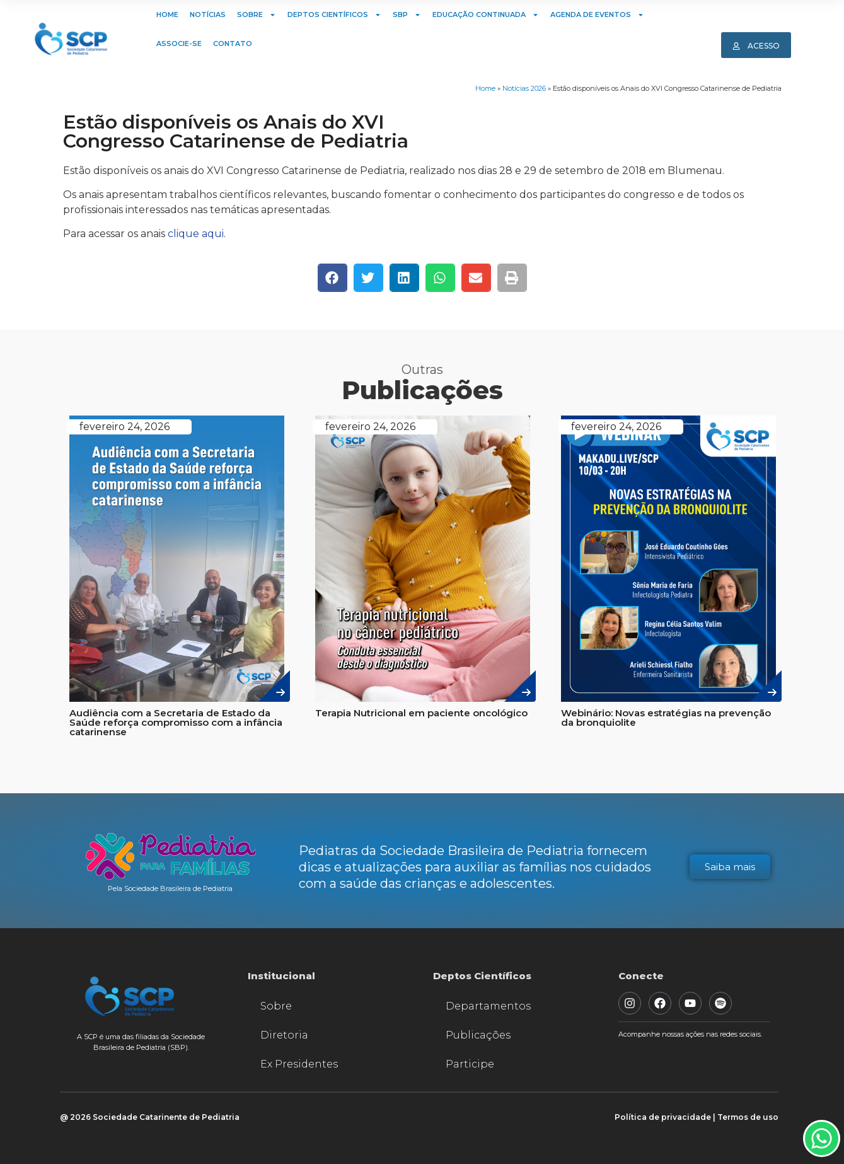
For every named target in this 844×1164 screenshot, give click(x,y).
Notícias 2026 (524, 88)
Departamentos (488, 1006)
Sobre (256, 15)
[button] (332, 278)
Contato (232, 43)
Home (167, 14)
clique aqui (196, 234)
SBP (407, 15)
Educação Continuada (485, 15)
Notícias (208, 14)
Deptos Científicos (334, 15)
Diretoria (284, 1035)
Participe (470, 1064)
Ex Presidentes (299, 1064)
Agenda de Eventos (597, 15)
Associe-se (179, 43)
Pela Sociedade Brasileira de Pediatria (170, 888)
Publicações (478, 1035)
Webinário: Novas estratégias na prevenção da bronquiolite (666, 717)
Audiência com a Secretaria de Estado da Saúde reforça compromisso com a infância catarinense (175, 722)
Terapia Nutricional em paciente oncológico (421, 713)
